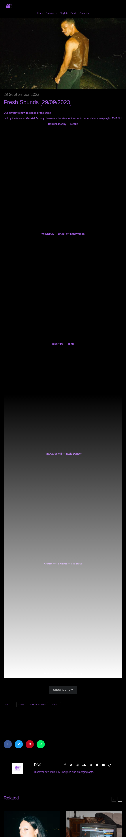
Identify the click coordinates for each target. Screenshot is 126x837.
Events (73, 13)
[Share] (8, 744)
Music (56, 704)
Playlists (64, 13)
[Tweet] (19, 744)
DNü (37, 765)
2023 (22, 704)
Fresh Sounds (38, 704)
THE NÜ (116, 118)
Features (50, 13)
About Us (84, 13)
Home (40, 13)
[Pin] (30, 744)
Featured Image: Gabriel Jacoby (63, 673)
